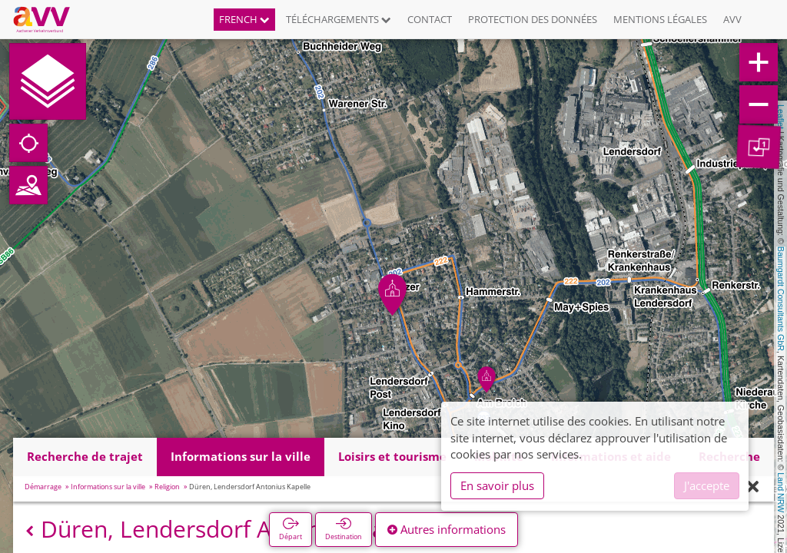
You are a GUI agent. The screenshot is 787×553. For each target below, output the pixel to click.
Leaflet (780, 116)
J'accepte (706, 485)
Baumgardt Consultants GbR (780, 299)
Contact (429, 19)
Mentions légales (660, 19)
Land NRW (780, 492)
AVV (732, 19)
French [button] (244, 19)
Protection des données (532, 19)
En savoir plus (497, 485)
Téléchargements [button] (338, 19)
